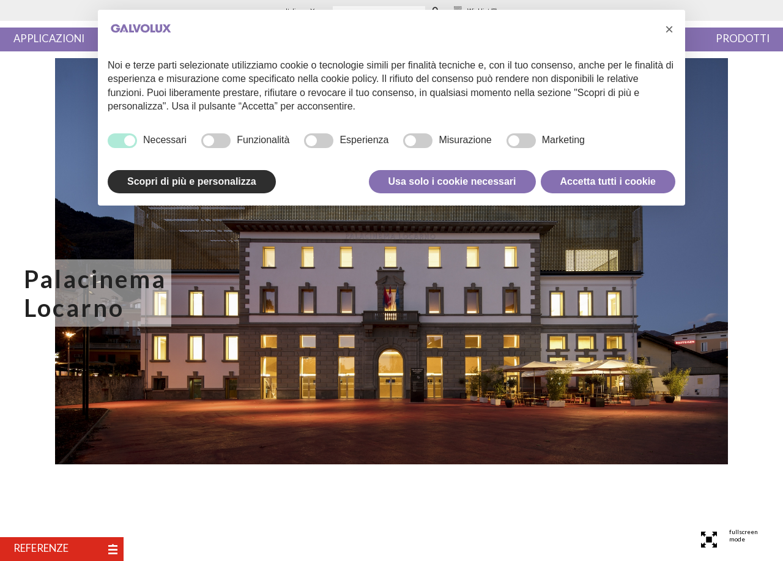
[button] (669, 29)
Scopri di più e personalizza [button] (191, 181)
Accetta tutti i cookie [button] (608, 181)
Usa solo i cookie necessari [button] (452, 181)
